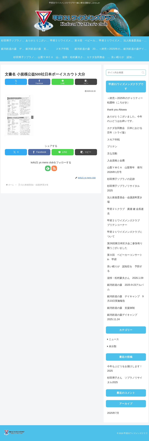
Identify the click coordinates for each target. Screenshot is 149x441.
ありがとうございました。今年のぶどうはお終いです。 (124, 118)
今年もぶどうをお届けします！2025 (124, 368)
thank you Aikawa (117, 109)
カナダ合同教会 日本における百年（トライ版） (124, 130)
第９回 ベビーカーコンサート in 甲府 (126, 257)
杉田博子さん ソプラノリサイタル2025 (124, 380)
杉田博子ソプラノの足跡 (121, 179)
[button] (86, 82)
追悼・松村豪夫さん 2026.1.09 (125, 278)
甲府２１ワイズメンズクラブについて (124, 234)
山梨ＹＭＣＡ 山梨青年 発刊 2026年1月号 (126, 169)
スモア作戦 (113, 139)
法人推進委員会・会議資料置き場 (124, 199)
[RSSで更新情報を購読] (54, 168)
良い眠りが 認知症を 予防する (124, 268)
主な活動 (112, 153)
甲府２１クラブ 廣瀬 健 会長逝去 (125, 211)
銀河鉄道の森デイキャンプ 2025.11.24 (123, 317)
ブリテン (112, 146)
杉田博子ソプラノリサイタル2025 (123, 188)
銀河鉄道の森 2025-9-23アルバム (125, 287)
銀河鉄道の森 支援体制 (121, 308)
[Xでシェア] (16, 82)
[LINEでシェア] (63, 82)
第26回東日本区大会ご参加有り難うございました (124, 245)
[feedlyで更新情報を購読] (48, 168)
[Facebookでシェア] (39, 82)
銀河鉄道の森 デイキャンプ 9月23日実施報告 (125, 298)
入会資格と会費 (116, 160)
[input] (126, 73)
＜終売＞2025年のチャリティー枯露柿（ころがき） (125, 100)
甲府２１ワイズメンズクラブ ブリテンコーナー (124, 222)
